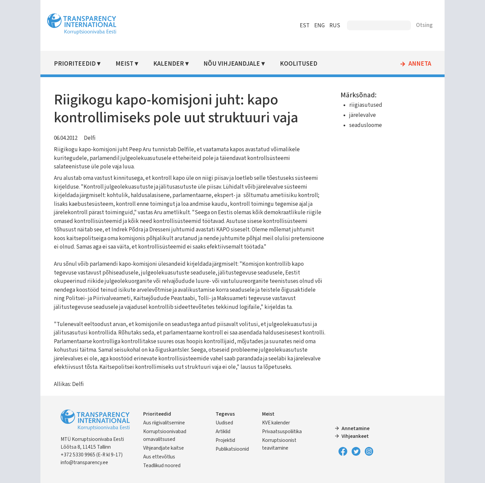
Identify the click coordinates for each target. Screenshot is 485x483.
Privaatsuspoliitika (282, 431)
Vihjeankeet (355, 436)
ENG (319, 25)
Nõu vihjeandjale (231, 64)
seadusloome (365, 125)
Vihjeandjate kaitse (163, 448)
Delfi (90, 138)
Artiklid (223, 431)
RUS (334, 25)
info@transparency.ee (84, 462)
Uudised (224, 422)
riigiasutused (365, 105)
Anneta (420, 64)
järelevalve (362, 115)
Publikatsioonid (232, 449)
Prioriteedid (75, 64)
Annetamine (355, 428)
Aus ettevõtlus (159, 456)
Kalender (168, 64)
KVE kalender (276, 422)
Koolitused (298, 64)
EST (305, 25)
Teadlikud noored (162, 465)
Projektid (225, 440)
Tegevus (225, 414)
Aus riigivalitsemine (164, 422)
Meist (124, 64)
